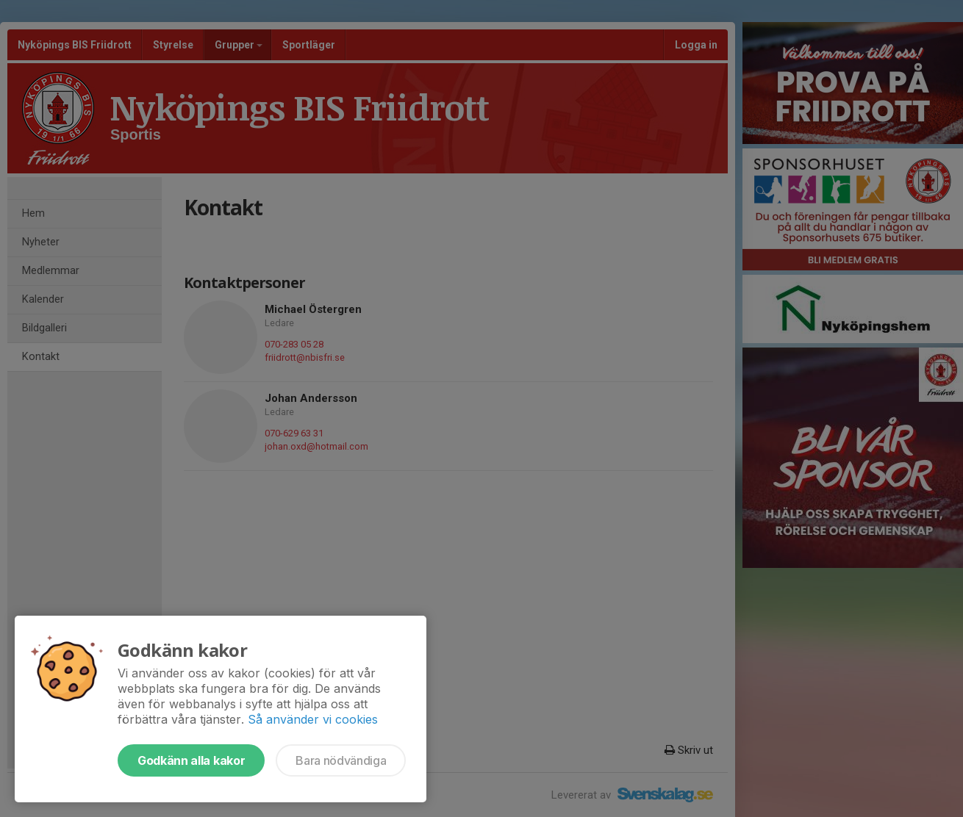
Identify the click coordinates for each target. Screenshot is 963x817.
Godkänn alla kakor (191, 760)
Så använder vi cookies (313, 719)
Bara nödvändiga (341, 760)
